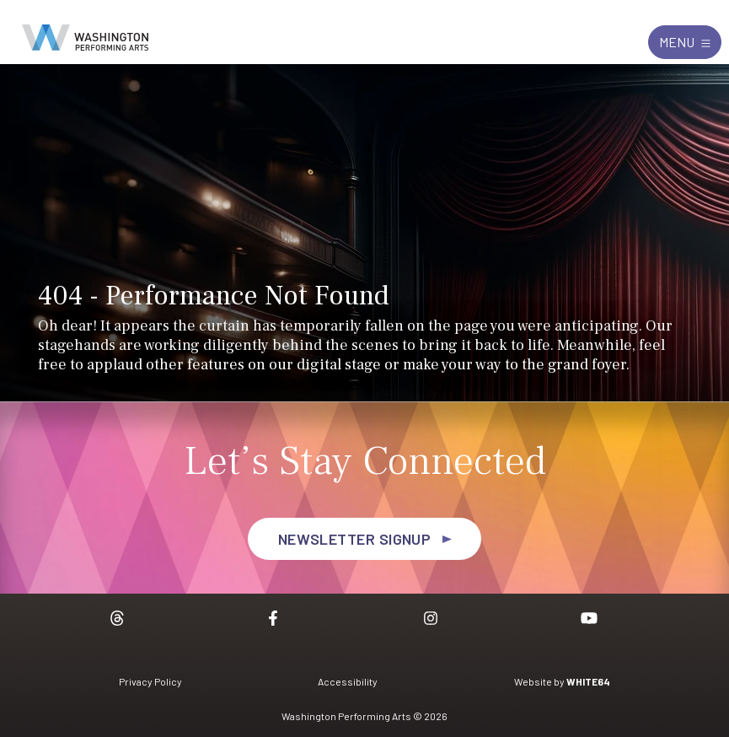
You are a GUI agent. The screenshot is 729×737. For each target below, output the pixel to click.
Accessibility (348, 681)
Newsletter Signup (355, 539)
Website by (562, 681)
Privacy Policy (150, 681)
